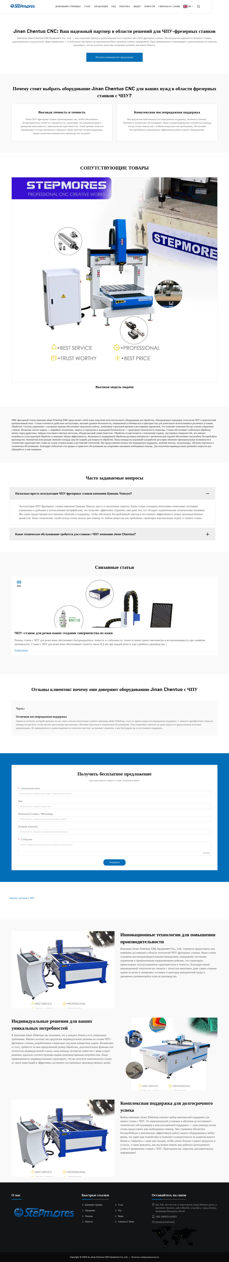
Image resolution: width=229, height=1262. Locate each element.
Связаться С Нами (186, 6)
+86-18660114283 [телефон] (166, 1216)
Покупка (88, 1216)
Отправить (114, 862)
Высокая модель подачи (114, 386)
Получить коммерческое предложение (114, 57)
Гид (131, 6)
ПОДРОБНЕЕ (21, 650)
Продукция (118, 6)
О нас (104, 6)
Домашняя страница (85, 6)
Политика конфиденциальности (145, 1257)
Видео (154, 6)
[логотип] (44, 1214)
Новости (167, 6)
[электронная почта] (165, 1222)
